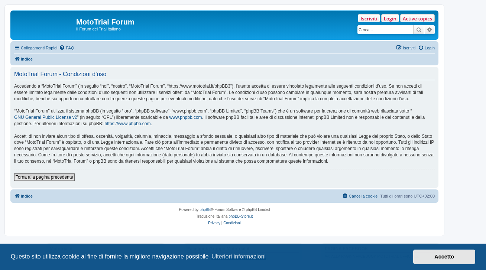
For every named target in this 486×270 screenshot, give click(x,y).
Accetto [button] (444, 257)
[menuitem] (66, 47)
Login (390, 18)
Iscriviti (368, 18)
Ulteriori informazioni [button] (238, 256)
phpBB (205, 210)
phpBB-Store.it (241, 216)
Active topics (417, 18)
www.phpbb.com (185, 117)
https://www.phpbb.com (127, 123)
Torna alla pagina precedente (44, 177)
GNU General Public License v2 (45, 117)
